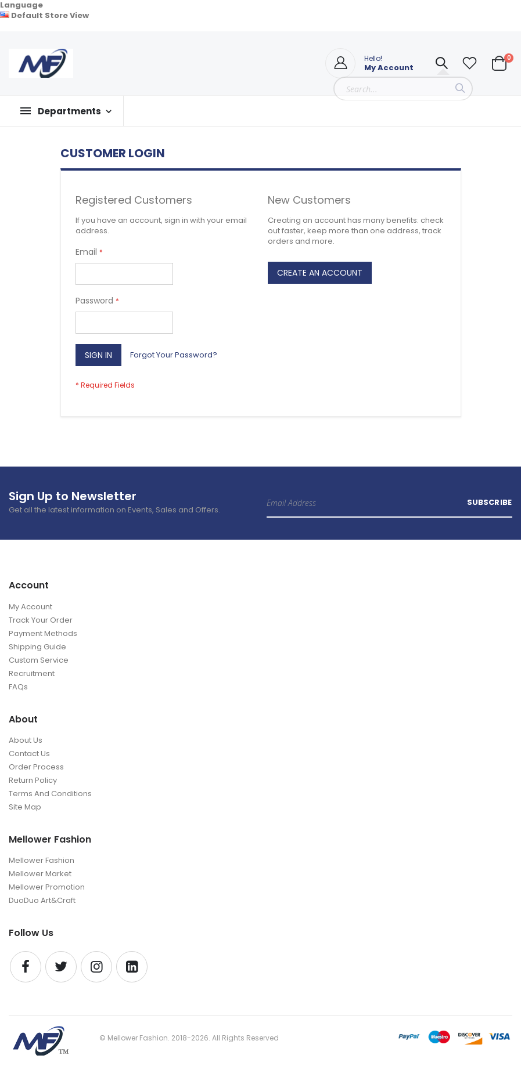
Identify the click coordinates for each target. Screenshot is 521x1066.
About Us (25, 740)
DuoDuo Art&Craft (42, 900)
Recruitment (32, 673)
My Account (30, 606)
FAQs (18, 686)
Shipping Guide (37, 646)
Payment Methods (43, 633)
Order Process (36, 766)
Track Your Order (41, 620)
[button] (469, 63)
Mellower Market (40, 873)
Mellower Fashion (41, 860)
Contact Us (29, 753)
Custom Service (39, 660)
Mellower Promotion (47, 886)
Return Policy (33, 780)
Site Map (25, 806)
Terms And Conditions (50, 793)
